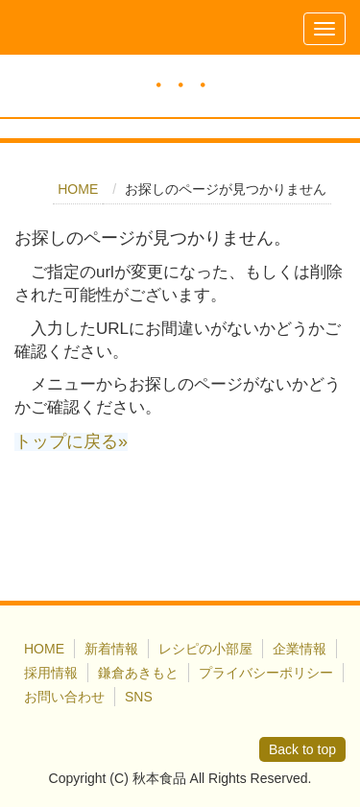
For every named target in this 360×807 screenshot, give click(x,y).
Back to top (302, 749)
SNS (139, 696)
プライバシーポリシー (266, 672)
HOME (78, 189)
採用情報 (51, 672)
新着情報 (111, 648)
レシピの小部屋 (205, 648)
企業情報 (299, 648)
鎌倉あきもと (138, 672)
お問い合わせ (64, 696)
